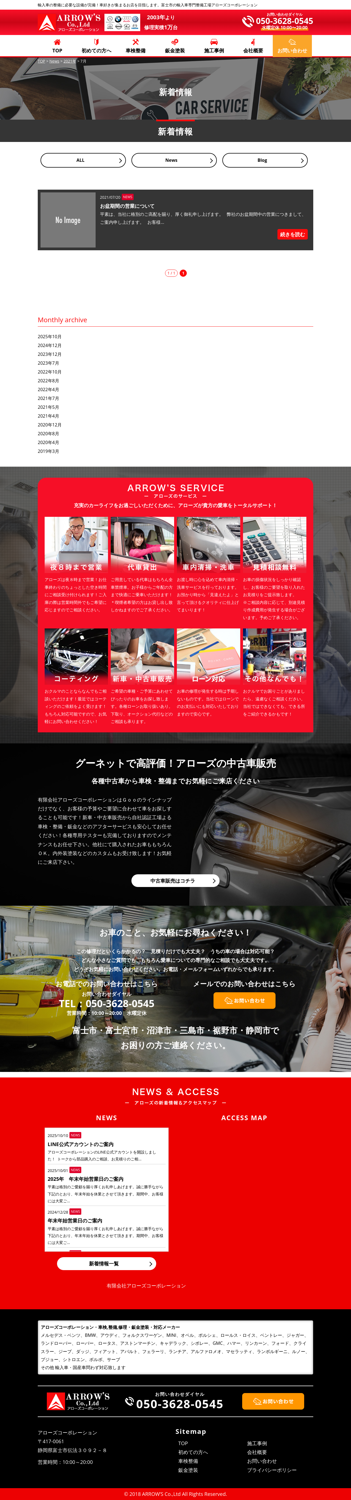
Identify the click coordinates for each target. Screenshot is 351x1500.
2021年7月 (48, 398)
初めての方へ (96, 50)
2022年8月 (48, 381)
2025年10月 (50, 337)
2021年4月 (48, 416)
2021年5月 (48, 407)
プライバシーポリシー (272, 1470)
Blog (262, 160)
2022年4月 (48, 389)
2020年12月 (50, 425)
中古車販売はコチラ (172, 880)
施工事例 (214, 50)
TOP (57, 50)
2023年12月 (50, 354)
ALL (80, 160)
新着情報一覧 (104, 1263)
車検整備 (135, 50)
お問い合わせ (262, 1461)
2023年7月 (48, 363)
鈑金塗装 (175, 50)
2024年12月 (50, 345)
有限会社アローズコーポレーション (146, 1285)
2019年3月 (48, 451)
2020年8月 (48, 434)
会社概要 (253, 50)
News (171, 160)
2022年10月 (50, 372)
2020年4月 (48, 442)
